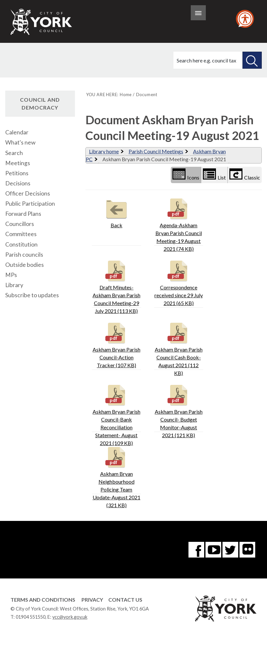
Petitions (16, 173)
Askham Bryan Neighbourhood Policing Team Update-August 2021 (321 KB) (116, 476)
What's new (20, 142)
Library (14, 285)
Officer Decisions (27, 193)
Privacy (92, 599)
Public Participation (30, 203)
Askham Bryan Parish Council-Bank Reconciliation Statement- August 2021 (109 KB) (116, 414)
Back (116, 212)
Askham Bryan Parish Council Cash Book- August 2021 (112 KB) (179, 348)
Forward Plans (23, 213)
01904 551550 (30, 617)
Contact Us (125, 599)
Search (14, 152)
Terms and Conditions (42, 599)
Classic (244, 174)
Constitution (21, 244)
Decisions (17, 183)
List (214, 174)
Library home (104, 151)
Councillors (19, 223)
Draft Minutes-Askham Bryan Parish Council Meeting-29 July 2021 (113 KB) (116, 286)
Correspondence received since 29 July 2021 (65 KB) (178, 282)
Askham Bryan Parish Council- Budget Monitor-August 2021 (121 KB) (179, 410)
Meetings (17, 163)
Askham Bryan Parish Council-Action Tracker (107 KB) (116, 344)
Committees (21, 234)
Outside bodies (24, 264)
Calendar (16, 132)
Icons (185, 174)
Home (126, 94)
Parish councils (24, 254)
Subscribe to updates (32, 295)
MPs (11, 274)
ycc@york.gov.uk (69, 617)
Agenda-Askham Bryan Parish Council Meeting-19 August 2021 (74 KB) (178, 224)
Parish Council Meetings (156, 151)
